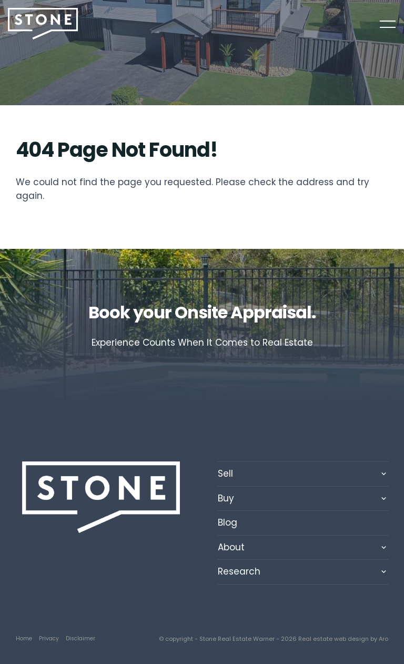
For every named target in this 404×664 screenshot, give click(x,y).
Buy (226, 498)
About (231, 547)
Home (24, 638)
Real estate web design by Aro (343, 639)
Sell (225, 473)
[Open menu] (387, 24)
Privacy (49, 638)
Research (239, 571)
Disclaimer (80, 638)
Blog (227, 522)
